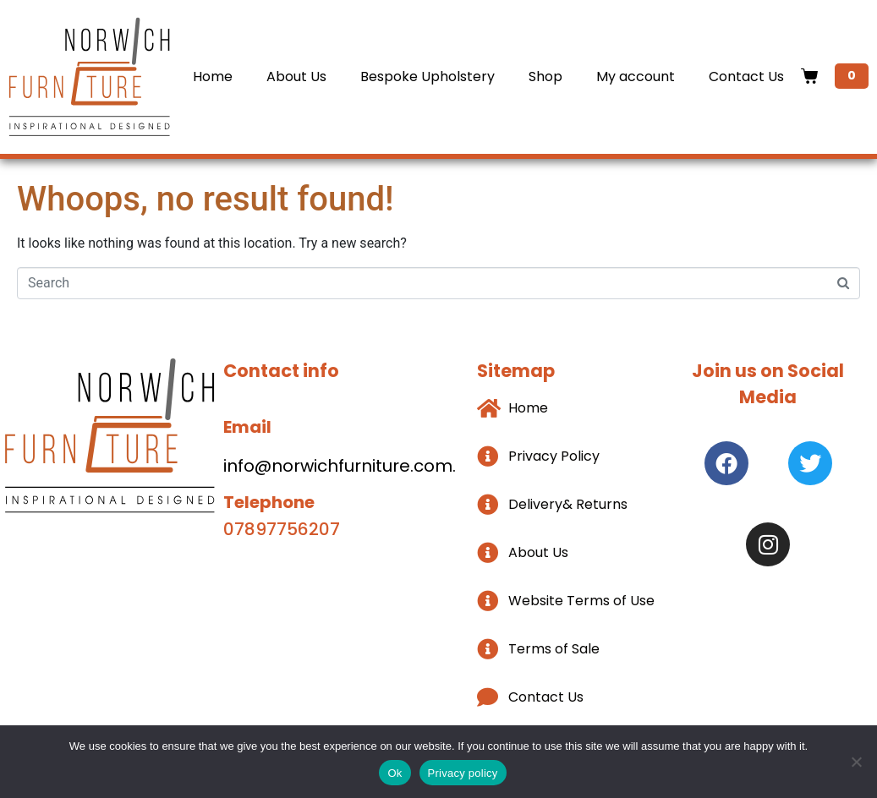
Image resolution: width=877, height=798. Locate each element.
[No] (855, 761)
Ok (394, 773)
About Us (296, 76)
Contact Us (746, 76)
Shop (545, 76)
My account (635, 76)
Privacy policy (463, 773)
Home (213, 76)
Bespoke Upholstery (427, 76)
